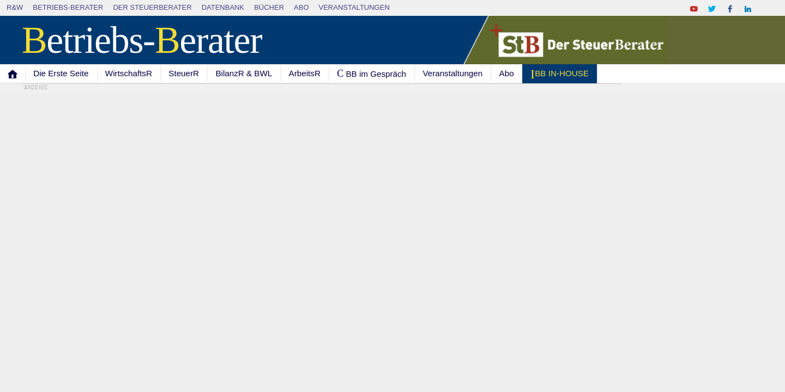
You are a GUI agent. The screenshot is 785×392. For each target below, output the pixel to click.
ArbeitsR (305, 73)
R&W (15, 7)
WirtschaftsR (128, 73)
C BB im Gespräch (371, 73)
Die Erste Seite (60, 73)
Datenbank (223, 7)
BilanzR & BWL (243, 73)
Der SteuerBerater (152, 7)
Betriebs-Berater (68, 7)
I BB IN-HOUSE (559, 74)
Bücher (269, 7)
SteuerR (183, 73)
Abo (301, 7)
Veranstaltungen (354, 7)
